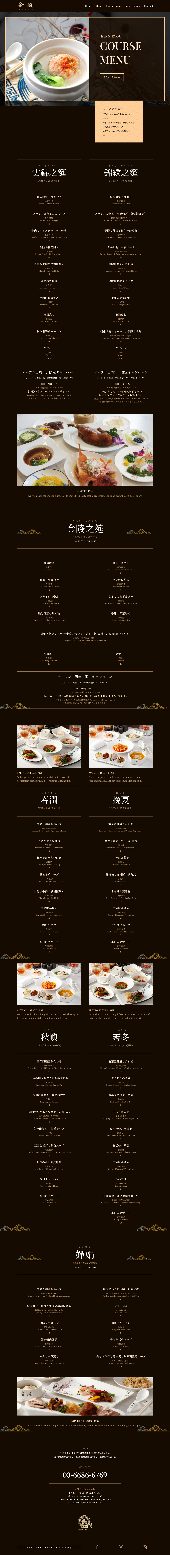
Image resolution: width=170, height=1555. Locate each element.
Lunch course (133, 6)
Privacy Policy (63, 1548)
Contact (148, 6)
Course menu (113, 6)
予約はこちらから (111, 77)
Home (88, 6)
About (99, 6)
